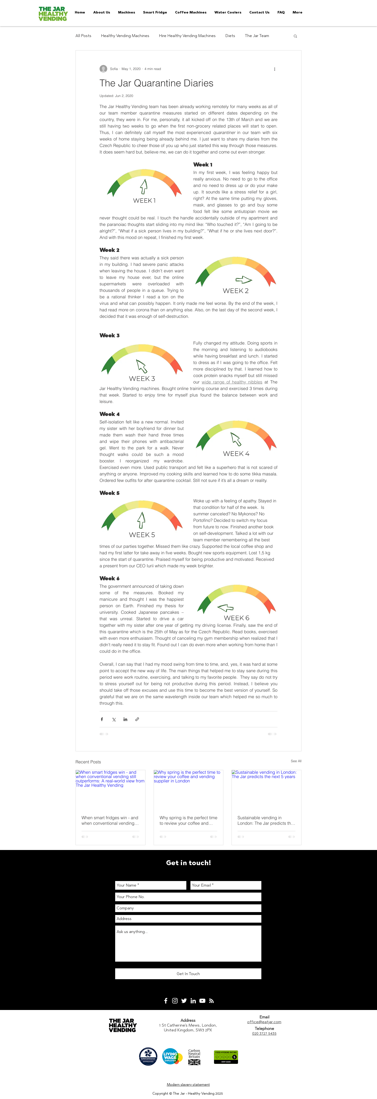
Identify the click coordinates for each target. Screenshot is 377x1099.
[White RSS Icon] (211, 1000)
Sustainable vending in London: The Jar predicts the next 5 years (265, 820)
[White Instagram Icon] (175, 1000)
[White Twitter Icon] (184, 1000)
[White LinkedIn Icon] (193, 1000)
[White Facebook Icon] (166, 1000)
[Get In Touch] (188, 973)
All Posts (83, 35)
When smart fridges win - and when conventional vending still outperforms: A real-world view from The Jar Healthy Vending (110, 820)
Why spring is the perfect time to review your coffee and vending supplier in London (188, 820)
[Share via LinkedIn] (125, 719)
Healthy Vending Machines (125, 35)
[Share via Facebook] (102, 719)
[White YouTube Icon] (202, 1000)
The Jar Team (257, 35)
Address (188, 1020)
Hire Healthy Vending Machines (187, 35)
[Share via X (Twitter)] (113, 719)
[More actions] (274, 69)
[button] (295, 36)
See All (296, 761)
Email (264, 1017)
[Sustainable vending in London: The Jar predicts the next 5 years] (266, 789)
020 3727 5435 (264, 1033)
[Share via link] (137, 719)
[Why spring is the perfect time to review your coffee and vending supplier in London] (188, 789)
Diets (230, 35)
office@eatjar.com (264, 1021)
